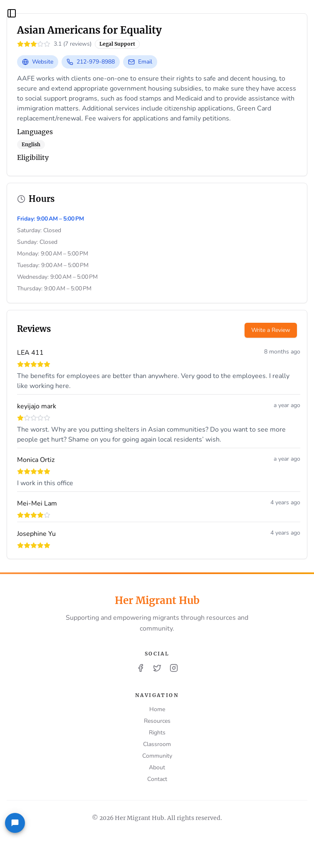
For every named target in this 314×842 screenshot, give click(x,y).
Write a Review (270, 330)
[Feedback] (15, 823)
